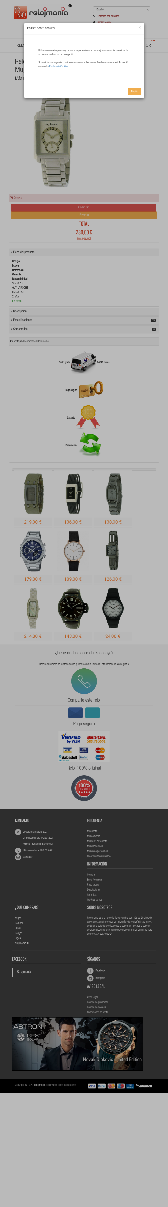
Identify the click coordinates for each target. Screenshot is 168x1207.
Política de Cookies (58, 66)
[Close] (139, 28)
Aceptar (134, 91)
